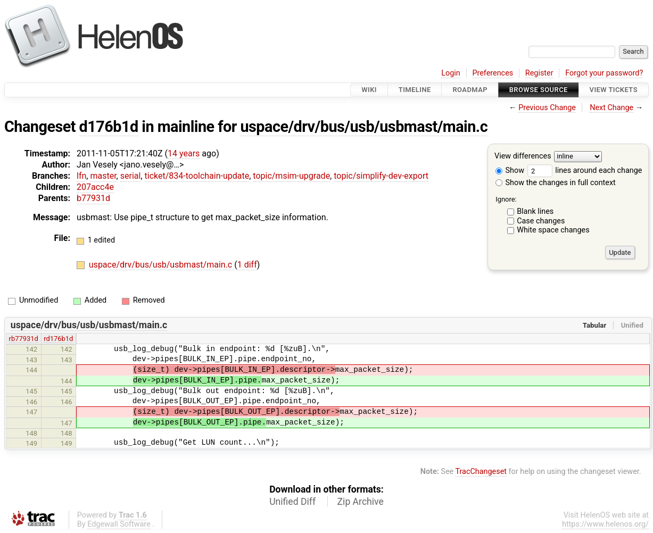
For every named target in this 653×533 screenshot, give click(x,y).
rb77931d (23, 339)
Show (509, 170)
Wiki (369, 90)
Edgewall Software (119, 524)
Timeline (415, 90)
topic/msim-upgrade (291, 176)
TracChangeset (481, 471)
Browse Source (538, 90)
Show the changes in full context (555, 182)
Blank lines (535, 211)
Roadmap (469, 90)
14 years (184, 153)
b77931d (93, 198)
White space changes (553, 230)
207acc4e (95, 187)
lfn (81, 176)
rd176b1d (58, 339)
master (103, 176)
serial (130, 176)
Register (539, 73)
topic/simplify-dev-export (381, 176)
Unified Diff (292, 501)
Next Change (611, 107)
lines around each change (584, 170)
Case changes (541, 221)
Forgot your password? (604, 73)
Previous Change (547, 107)
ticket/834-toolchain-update (197, 176)
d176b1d (108, 127)
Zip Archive (360, 501)
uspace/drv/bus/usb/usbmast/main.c (363, 127)
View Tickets (614, 90)
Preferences (492, 73)
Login (450, 73)
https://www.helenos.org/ (605, 524)
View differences (522, 156)
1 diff (247, 265)
